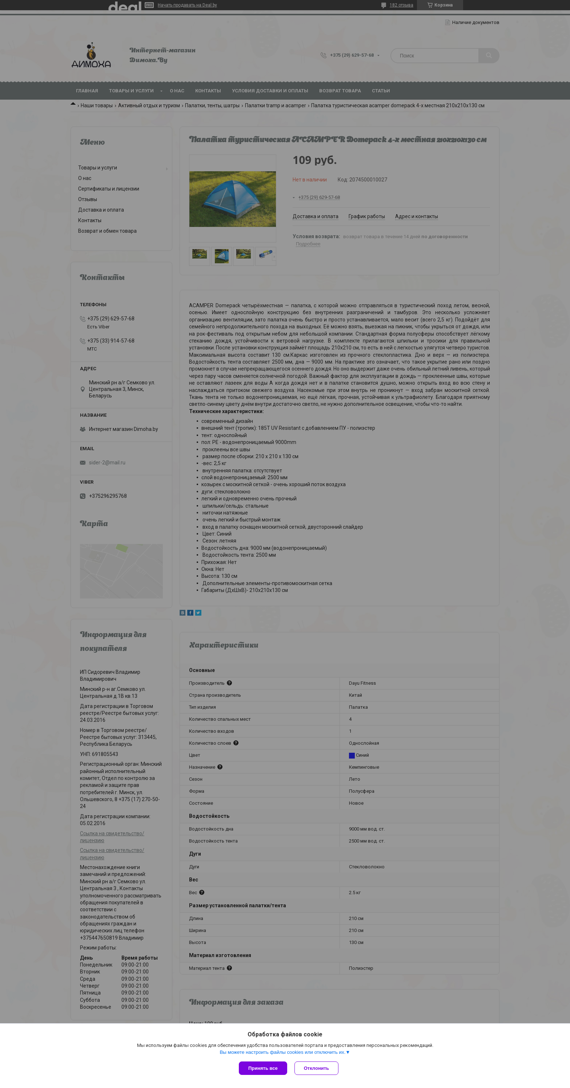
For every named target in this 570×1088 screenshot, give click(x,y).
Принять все (263, 1068)
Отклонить (316, 1068)
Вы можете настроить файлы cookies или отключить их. (282, 1052)
